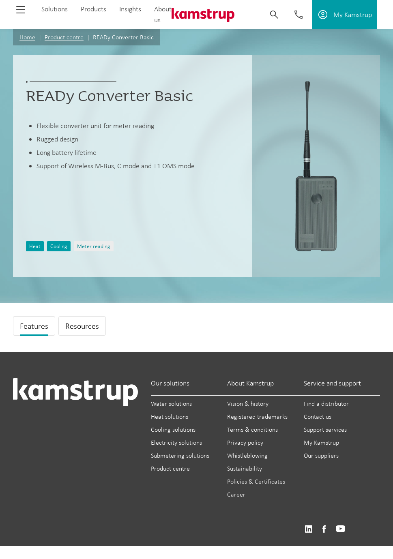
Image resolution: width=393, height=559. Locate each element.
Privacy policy (245, 442)
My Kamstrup (321, 442)
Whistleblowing (247, 455)
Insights (130, 8)
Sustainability (244, 468)
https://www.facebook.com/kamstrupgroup (324, 529)
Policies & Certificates (256, 481)
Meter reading (93, 246)
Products (93, 8)
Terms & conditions (252, 429)
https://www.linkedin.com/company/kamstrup (308, 529)
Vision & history (247, 403)
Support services (325, 429)
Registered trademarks (257, 416)
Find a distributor (326, 403)
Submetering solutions (180, 455)
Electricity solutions (176, 442)
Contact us (317, 416)
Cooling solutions (173, 429)
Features (34, 326)
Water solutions (171, 403)
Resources (82, 326)
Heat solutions (169, 416)
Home (27, 37)
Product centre (64, 37)
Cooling (58, 246)
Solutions (54, 8)
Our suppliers (321, 455)
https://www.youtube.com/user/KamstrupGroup (341, 529)
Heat (35, 246)
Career (236, 494)
